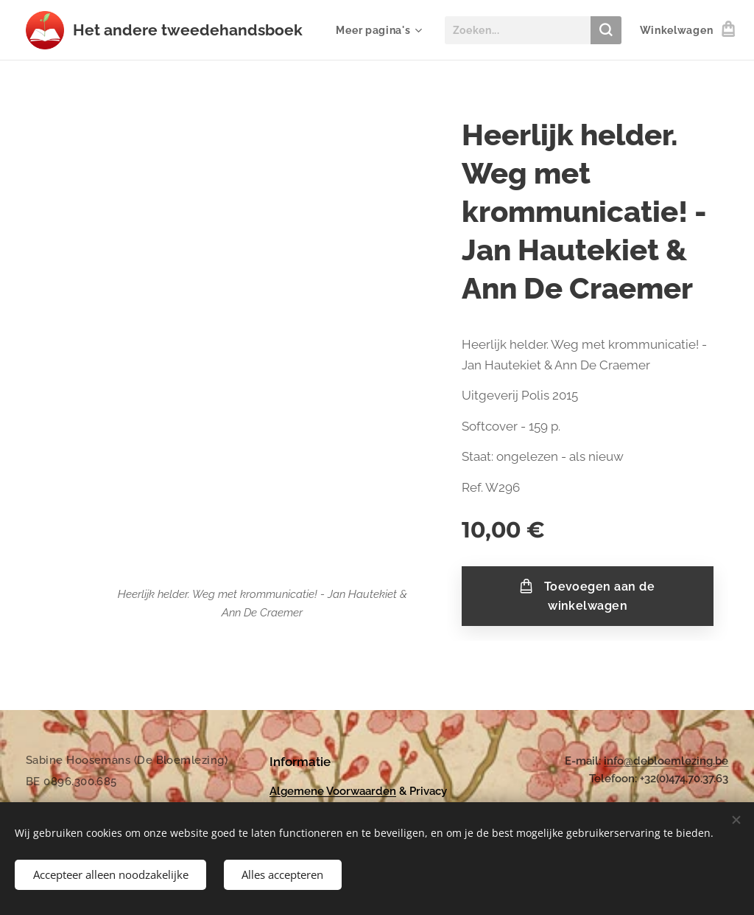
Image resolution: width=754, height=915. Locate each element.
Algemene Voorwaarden (332, 791)
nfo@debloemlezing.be (667, 761)
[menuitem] (376, 30)
